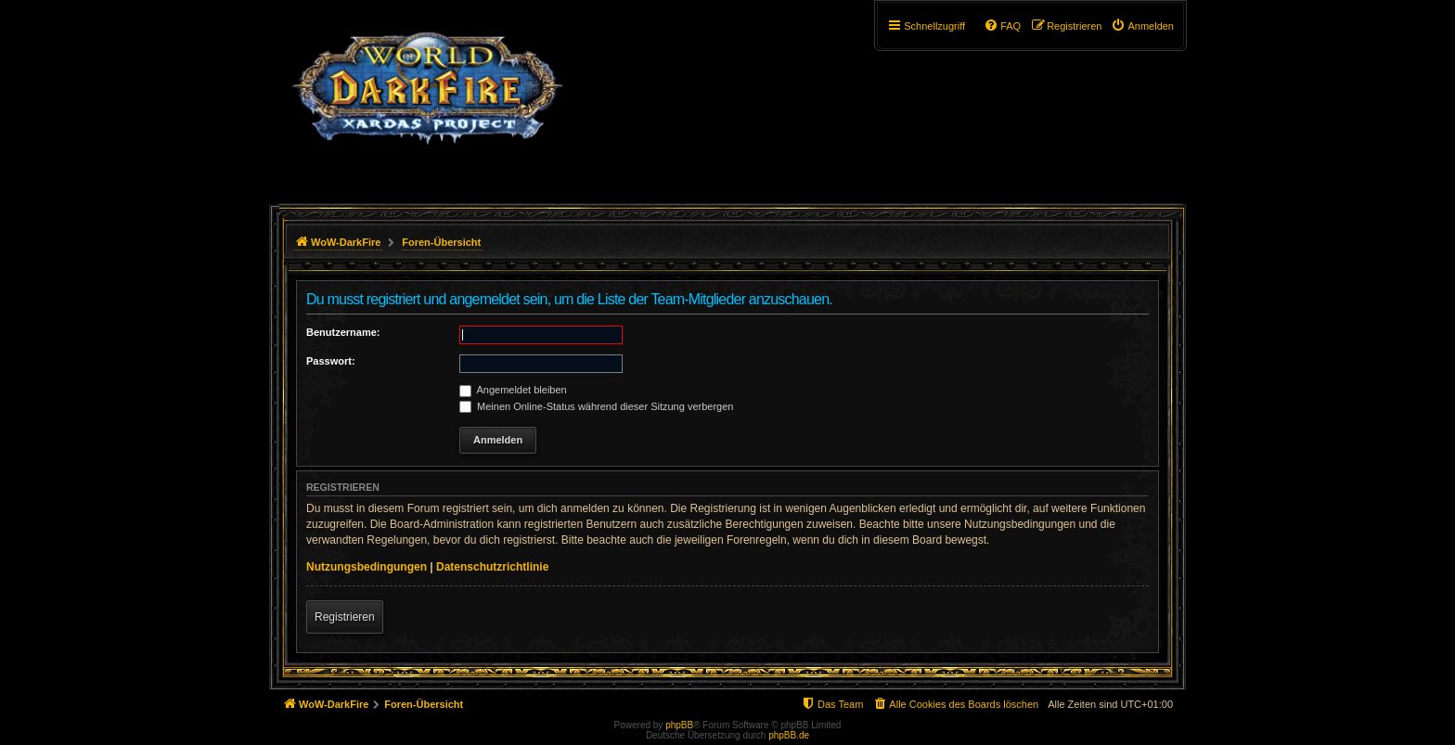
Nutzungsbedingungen (366, 566)
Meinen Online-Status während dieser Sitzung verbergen (596, 406)
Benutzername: (343, 332)
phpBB (679, 725)
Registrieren (345, 616)
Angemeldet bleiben (513, 389)
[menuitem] (1142, 26)
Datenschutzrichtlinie (492, 566)
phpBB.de (788, 735)
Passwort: (330, 360)
